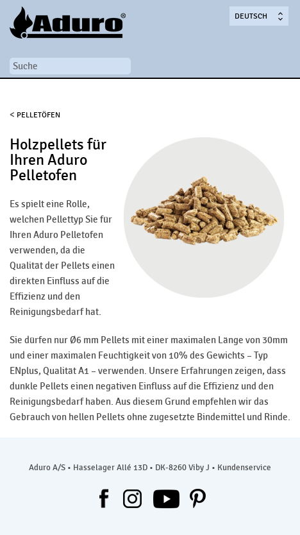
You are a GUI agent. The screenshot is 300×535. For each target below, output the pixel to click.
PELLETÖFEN (38, 114)
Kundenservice (244, 468)
